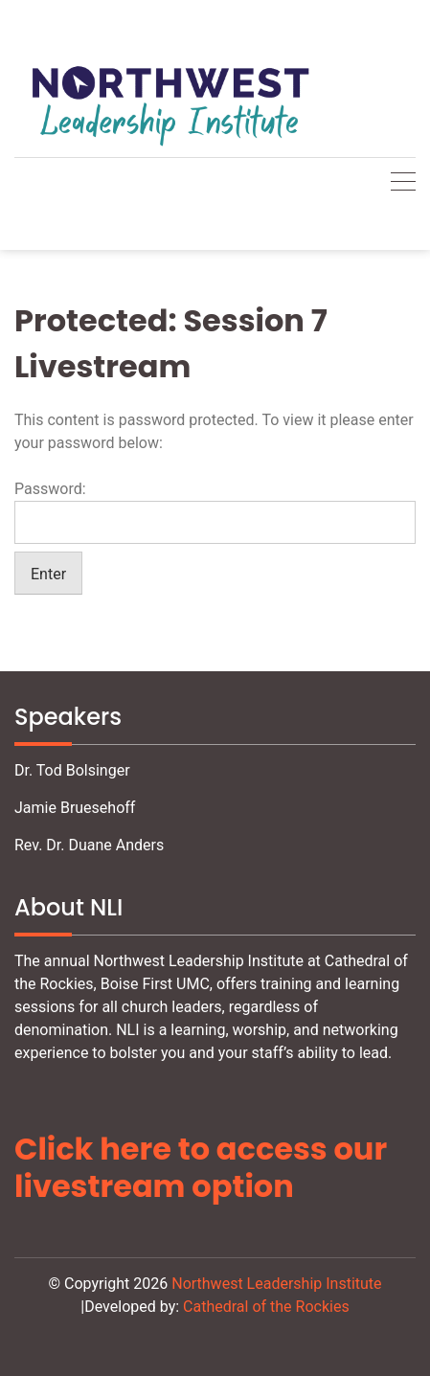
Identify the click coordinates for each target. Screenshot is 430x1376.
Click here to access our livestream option (200, 1167)
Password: (215, 512)
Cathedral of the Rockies (266, 1306)
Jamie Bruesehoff (74, 808)
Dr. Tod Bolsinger (72, 770)
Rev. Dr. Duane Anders (89, 845)
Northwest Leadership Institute (276, 1283)
